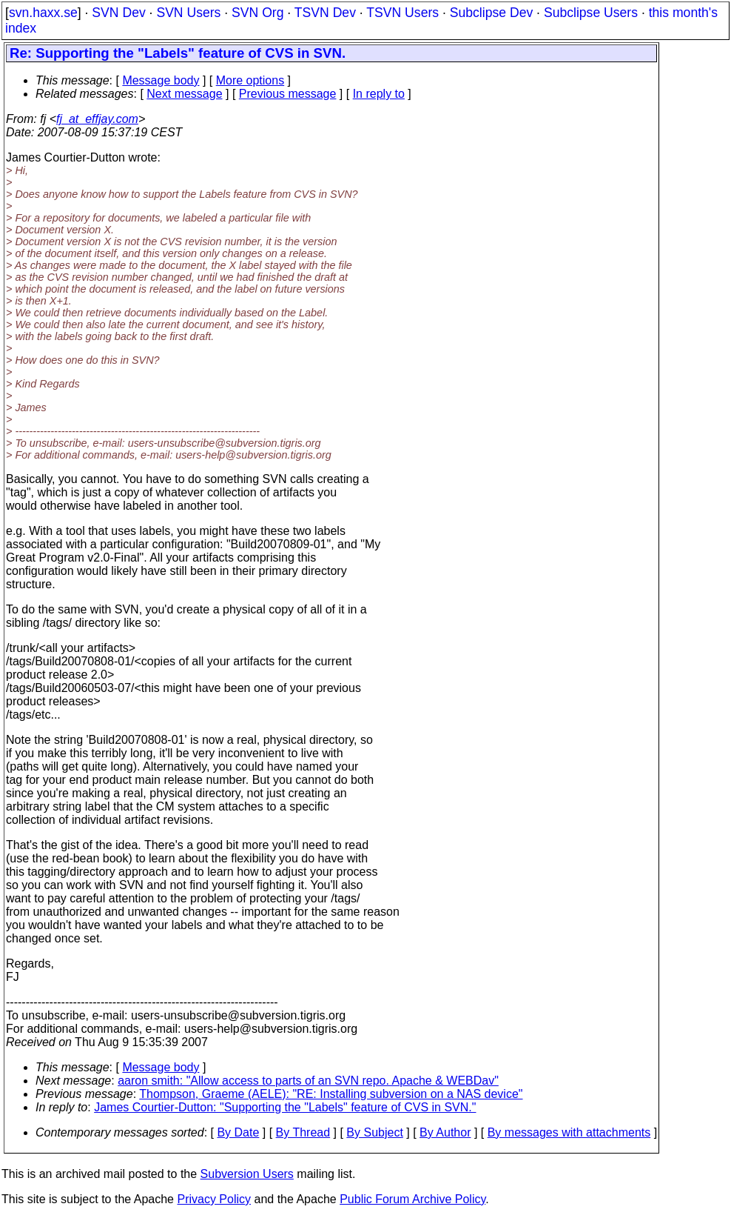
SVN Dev (118, 12)
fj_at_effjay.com (97, 119)
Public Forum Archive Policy (412, 1199)
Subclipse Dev (491, 12)
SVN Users (188, 12)
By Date (238, 1132)
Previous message (288, 93)
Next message (184, 93)
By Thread (303, 1132)
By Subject (374, 1132)
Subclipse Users (591, 12)
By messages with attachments (569, 1132)
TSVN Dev (325, 12)
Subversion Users (247, 1174)
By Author (445, 1132)
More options (250, 80)
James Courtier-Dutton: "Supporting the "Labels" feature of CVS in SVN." (285, 1107)
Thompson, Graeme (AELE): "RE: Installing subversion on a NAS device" (330, 1094)
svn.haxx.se (43, 12)
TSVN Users (402, 12)
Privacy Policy (214, 1199)
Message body (160, 80)
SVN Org (257, 12)
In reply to (379, 93)
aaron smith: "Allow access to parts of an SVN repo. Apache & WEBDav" (308, 1080)
